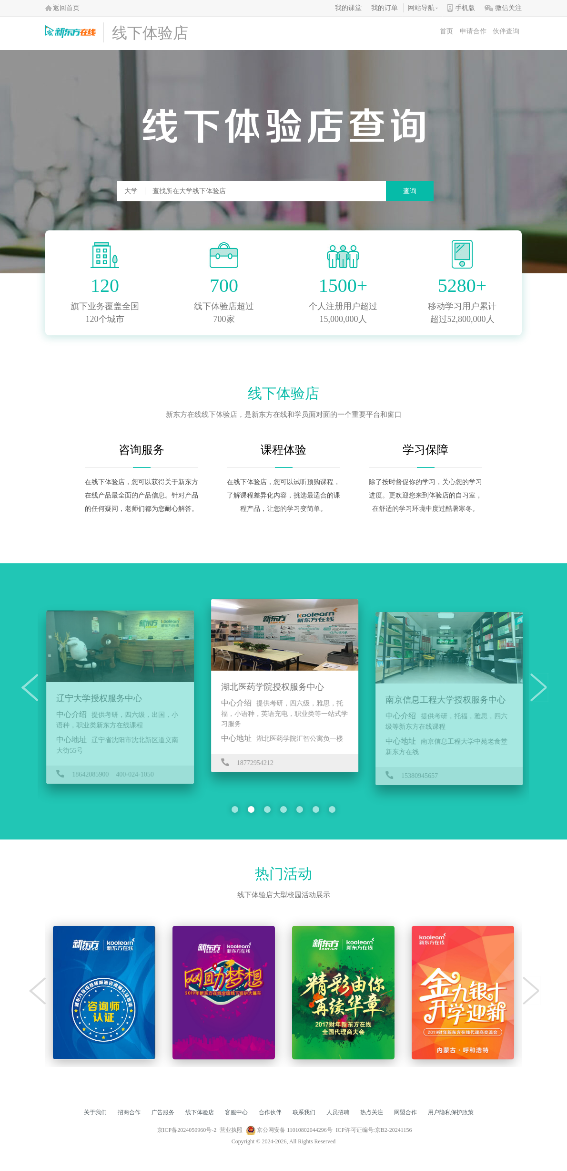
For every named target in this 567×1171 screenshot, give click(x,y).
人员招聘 (337, 1112)
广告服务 (163, 1112)
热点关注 (371, 1112)
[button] (235, 809)
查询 (409, 191)
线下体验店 (199, 1112)
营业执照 (231, 1130)
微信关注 (508, 7)
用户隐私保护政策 (451, 1112)
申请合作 (473, 31)
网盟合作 (405, 1112)
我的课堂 (348, 7)
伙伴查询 (506, 31)
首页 (446, 31)
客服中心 (236, 1112)
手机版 (465, 7)
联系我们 (304, 1112)
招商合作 (129, 1112)
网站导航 (421, 7)
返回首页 (66, 7)
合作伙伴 (270, 1112)
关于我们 (95, 1112)
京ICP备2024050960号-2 (187, 1130)
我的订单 (384, 7)
